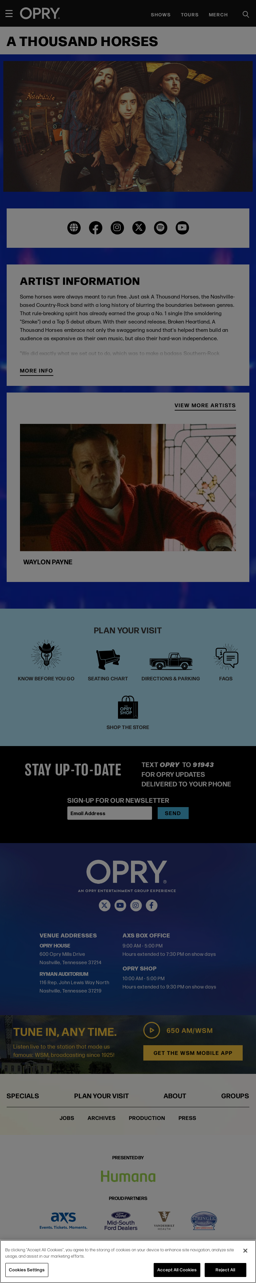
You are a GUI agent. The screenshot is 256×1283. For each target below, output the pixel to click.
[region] (128, 1261)
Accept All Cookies (177, 1269)
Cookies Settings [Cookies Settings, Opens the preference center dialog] (27, 1269)
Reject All (225, 1269)
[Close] (245, 1250)
